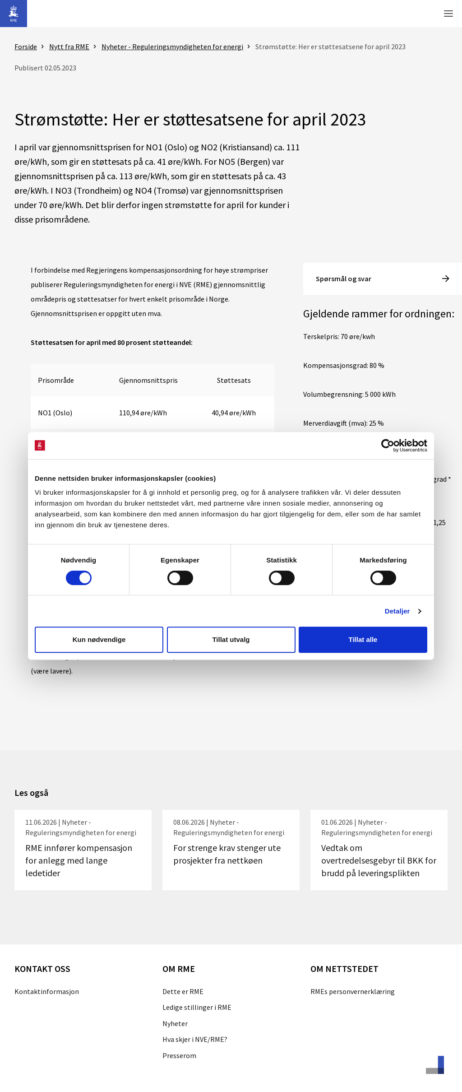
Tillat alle (363, 639)
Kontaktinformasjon (46, 991)
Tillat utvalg (230, 639)
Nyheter (175, 1023)
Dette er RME (182, 991)
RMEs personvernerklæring (352, 991)
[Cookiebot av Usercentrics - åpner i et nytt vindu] (387, 445)
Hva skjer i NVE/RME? (194, 1039)
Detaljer (397, 611)
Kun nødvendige (99, 639)
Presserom (179, 1055)
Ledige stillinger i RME (196, 1007)
